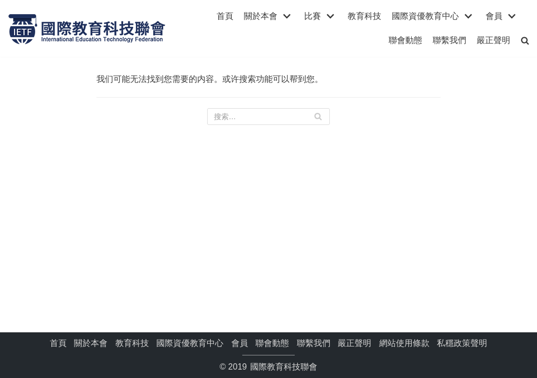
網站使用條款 (404, 343)
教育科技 (364, 16)
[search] (525, 40)
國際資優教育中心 (189, 343)
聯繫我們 (449, 40)
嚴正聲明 (493, 40)
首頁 (225, 16)
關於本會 (91, 343)
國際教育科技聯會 (282, 366)
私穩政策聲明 (462, 343)
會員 (239, 343)
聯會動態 (405, 40)
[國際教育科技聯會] (86, 28)
